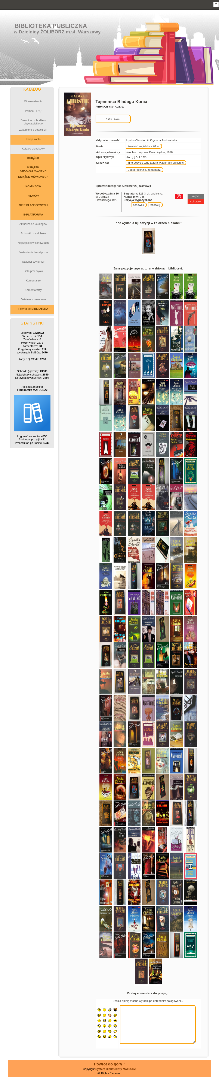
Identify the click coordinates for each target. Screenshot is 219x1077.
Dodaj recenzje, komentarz (144, 169)
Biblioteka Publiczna (51, 25)
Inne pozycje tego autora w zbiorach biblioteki (155, 162)
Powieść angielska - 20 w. (143, 146)
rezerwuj (154, 204)
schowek (138, 204)
